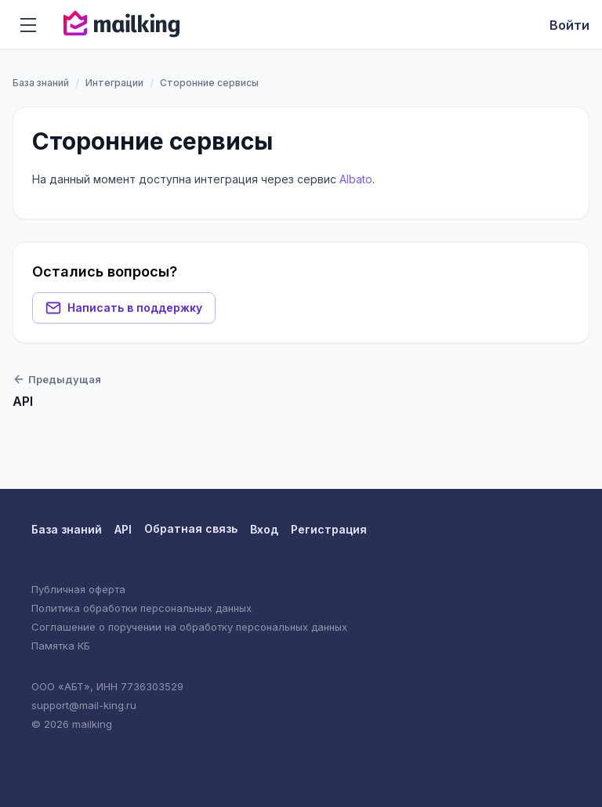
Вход (264, 529)
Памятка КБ (60, 645)
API (123, 529)
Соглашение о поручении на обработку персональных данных (189, 627)
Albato (355, 179)
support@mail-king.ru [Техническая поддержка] (83, 705)
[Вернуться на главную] (121, 25)
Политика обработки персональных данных (141, 608)
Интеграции (114, 83)
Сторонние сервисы (152, 141)
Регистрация (329, 529)
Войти (569, 25)
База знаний (41, 83)
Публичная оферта (78, 589)
